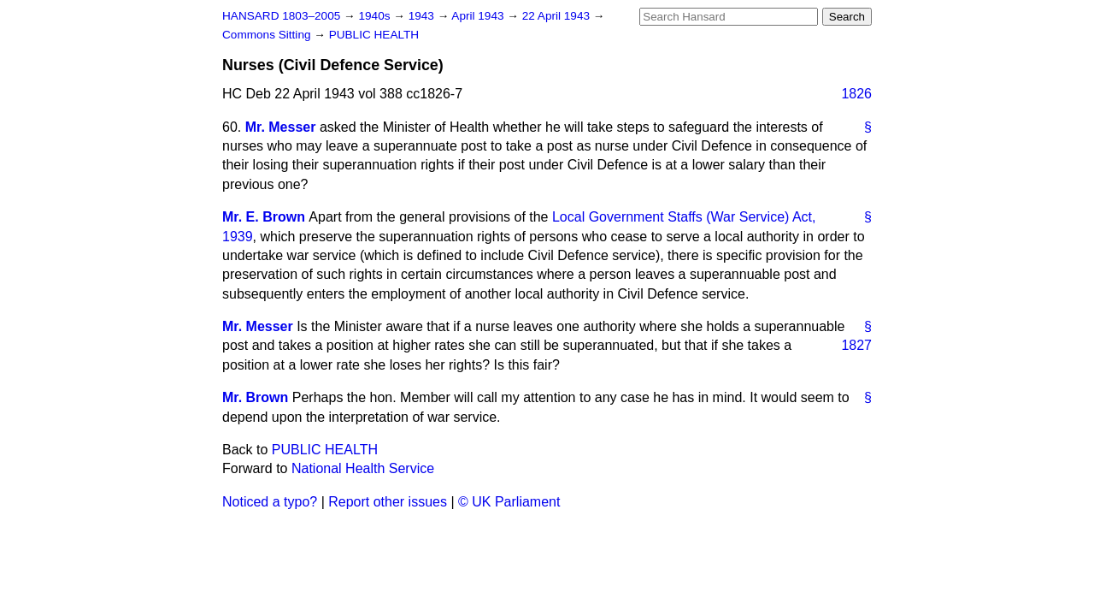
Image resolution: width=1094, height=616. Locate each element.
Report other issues (387, 502)
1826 (856, 93)
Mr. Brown (255, 397)
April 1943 (479, 15)
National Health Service (362, 468)
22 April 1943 (557, 15)
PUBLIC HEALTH (374, 34)
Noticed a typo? (269, 502)
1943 (423, 15)
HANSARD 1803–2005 (281, 15)
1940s (375, 15)
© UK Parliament (509, 502)
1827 (856, 345)
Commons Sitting (268, 34)
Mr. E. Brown (263, 217)
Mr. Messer (280, 127)
